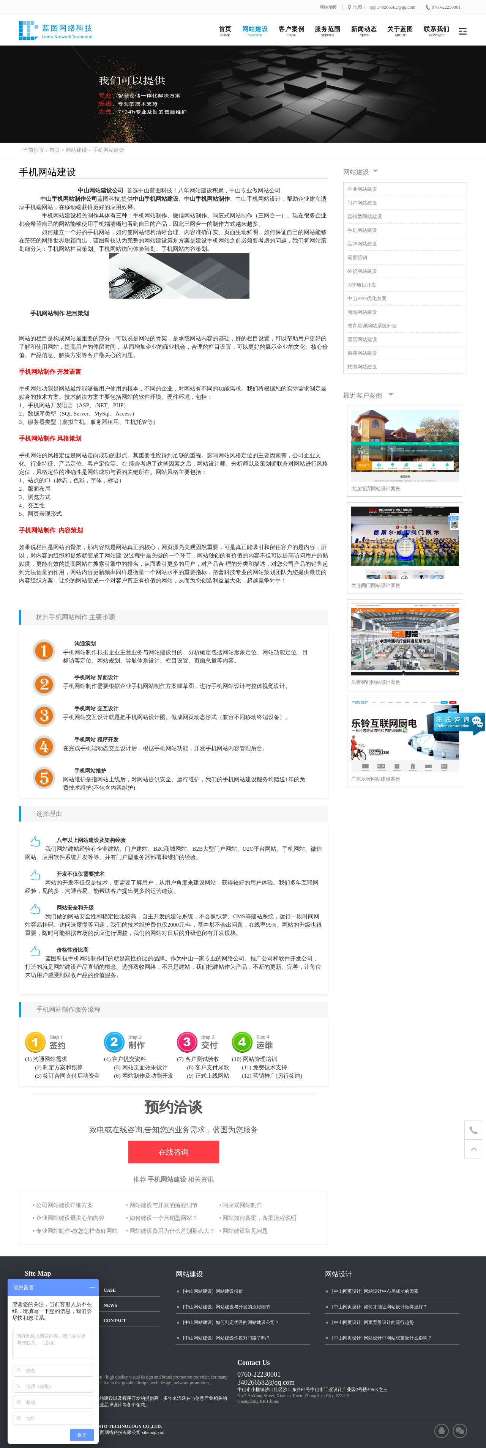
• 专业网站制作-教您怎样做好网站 (75, 1231)
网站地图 (328, 7)
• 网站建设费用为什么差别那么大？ (170, 1231)
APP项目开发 (361, 285)
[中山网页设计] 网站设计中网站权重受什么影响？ (382, 1338)
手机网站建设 (109, 150)
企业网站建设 (362, 189)
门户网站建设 (362, 203)
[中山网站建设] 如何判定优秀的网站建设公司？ (231, 1322)
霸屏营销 (357, 257)
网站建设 (76, 150)
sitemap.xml (153, 1432)
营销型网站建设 (364, 216)
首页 (54, 150)
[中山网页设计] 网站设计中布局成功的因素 (375, 1291)
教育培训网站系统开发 (372, 326)
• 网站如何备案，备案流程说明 (258, 1218)
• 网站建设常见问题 (243, 1231)
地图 (357, 7)
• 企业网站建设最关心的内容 (68, 1218)
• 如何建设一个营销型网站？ (162, 1218)
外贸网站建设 (362, 271)
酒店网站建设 (362, 339)
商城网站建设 (362, 312)
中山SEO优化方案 (367, 298)
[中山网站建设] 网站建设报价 (213, 1291)
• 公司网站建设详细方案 (63, 1205)
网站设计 (338, 1274)
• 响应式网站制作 (240, 1205)
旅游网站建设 (362, 367)
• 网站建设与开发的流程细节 (162, 1205)
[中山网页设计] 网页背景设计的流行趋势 (373, 1322)
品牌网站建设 (362, 244)
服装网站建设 (362, 353)
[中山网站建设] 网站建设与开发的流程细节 (226, 1306)
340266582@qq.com (266, 1382)
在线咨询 (173, 1152)
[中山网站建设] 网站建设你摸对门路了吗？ (226, 1338)
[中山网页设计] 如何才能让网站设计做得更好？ (380, 1306)
